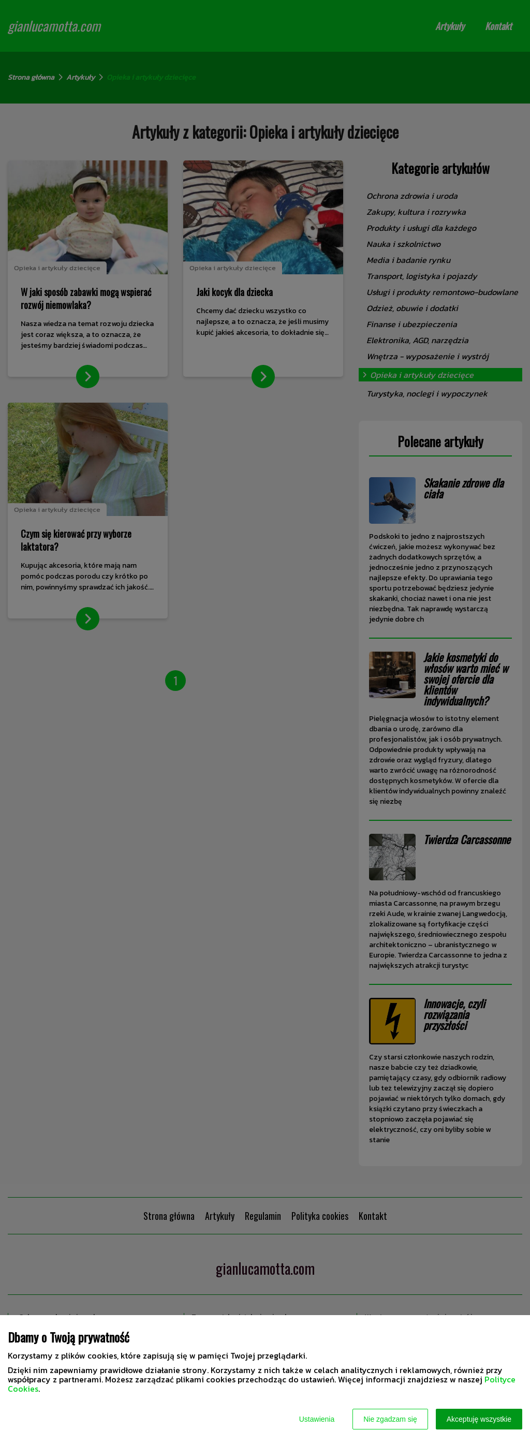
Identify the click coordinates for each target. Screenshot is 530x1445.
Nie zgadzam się (390, 1419)
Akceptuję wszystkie (479, 1419)
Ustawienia (316, 1419)
